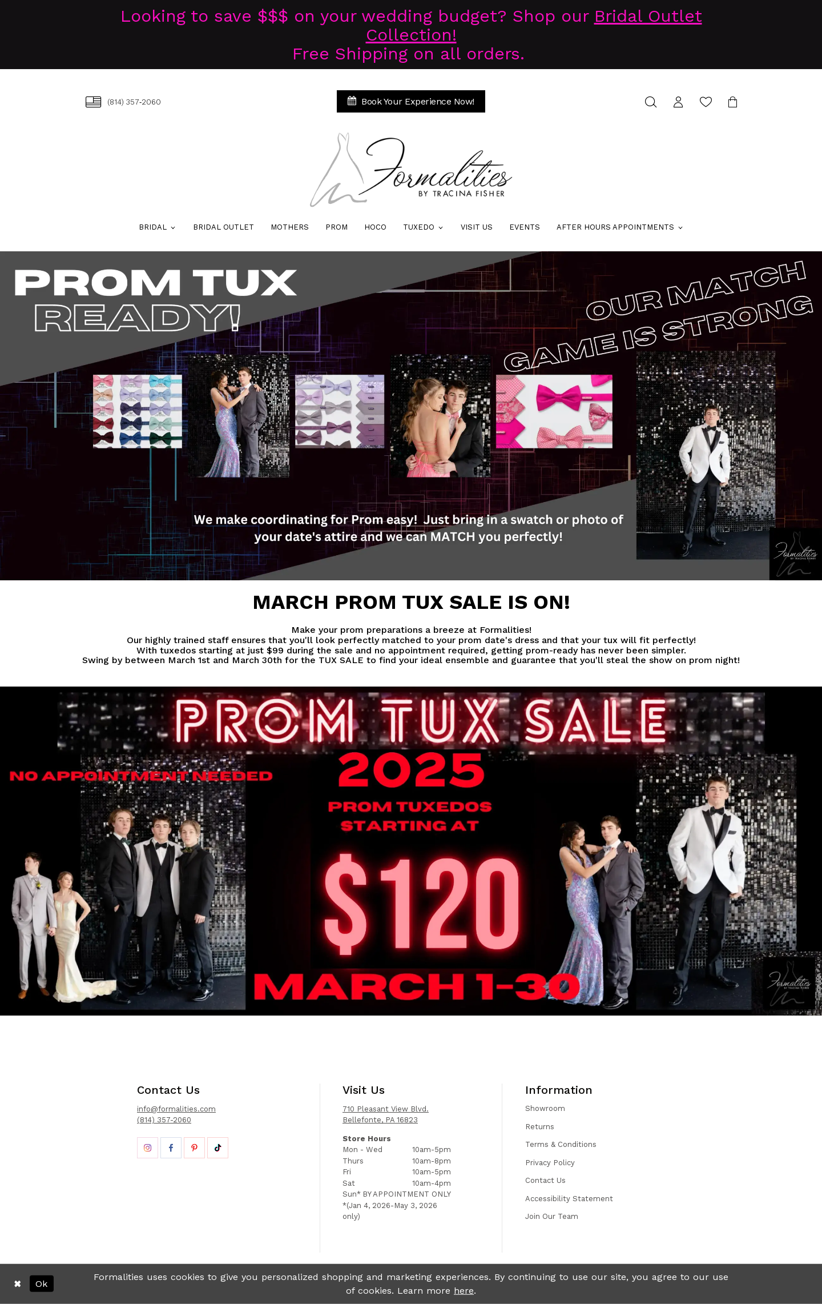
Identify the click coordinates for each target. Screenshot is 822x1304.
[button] (678, 102)
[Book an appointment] (411, 101)
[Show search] (650, 102)
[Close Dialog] (17, 1284)
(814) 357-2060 (164, 1120)
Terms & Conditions (561, 1144)
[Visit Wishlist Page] (705, 102)
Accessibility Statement (569, 1198)
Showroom (545, 1108)
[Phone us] (123, 102)
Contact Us (545, 1180)
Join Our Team (551, 1216)
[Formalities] (411, 169)
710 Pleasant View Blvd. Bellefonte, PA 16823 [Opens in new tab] (385, 1115)
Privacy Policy (550, 1162)
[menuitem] (123, 102)
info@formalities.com (176, 1109)
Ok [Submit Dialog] (41, 1283)
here (464, 1290)
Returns (539, 1126)
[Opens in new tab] (147, 1147)
